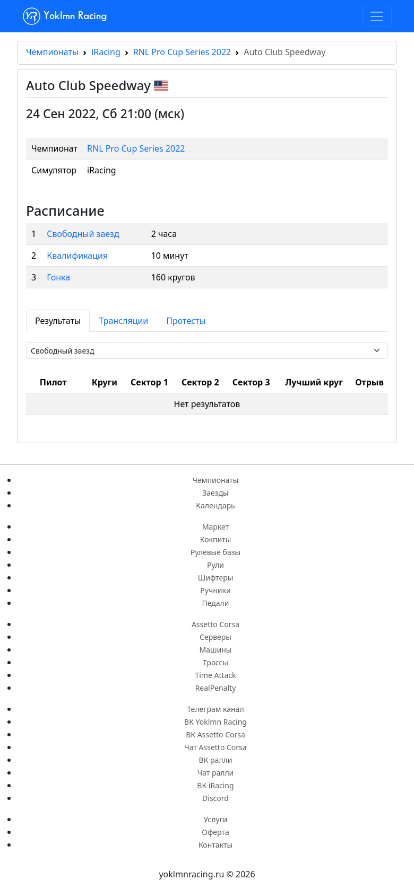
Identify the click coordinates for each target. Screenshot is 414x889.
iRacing (105, 52)
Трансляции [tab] (123, 321)
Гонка (58, 277)
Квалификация (77, 255)
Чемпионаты (52, 52)
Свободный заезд (83, 234)
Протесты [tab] (185, 321)
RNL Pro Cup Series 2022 (182, 52)
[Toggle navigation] (377, 16)
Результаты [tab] (58, 321)
